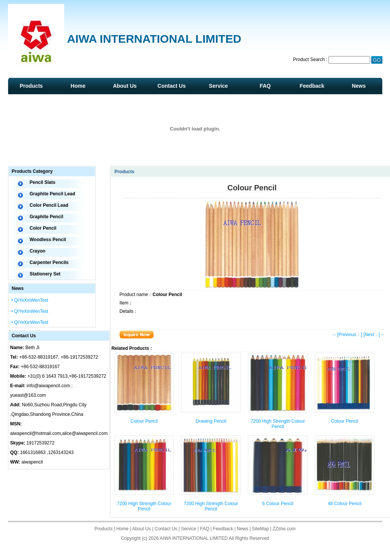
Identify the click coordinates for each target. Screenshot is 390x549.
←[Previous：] (347, 334)
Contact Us (171, 86)
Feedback (311, 86)
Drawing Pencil (211, 421)
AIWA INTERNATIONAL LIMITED (194, 538)
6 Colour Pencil (277, 503)
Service (218, 86)
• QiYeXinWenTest (30, 300)
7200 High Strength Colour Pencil (278, 424)
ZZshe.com (284, 528)
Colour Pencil (143, 421)
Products (31, 86)
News (359, 86)
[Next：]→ (373, 334)
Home (78, 86)
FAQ (265, 86)
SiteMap (260, 528)
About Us (125, 86)
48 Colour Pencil (344, 503)
